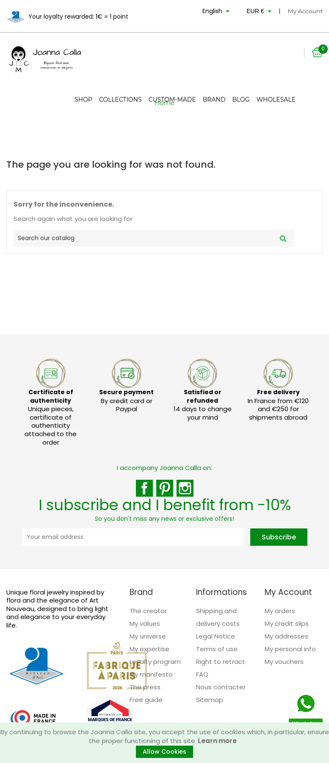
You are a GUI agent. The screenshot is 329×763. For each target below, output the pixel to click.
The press (145, 687)
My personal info (290, 648)
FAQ (202, 674)
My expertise (149, 648)
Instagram (185, 488)
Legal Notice (215, 636)
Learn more (216, 740)
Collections (120, 99)
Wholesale (276, 99)
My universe (148, 636)
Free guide (146, 699)
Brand (214, 99)
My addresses (286, 636)
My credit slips (287, 623)
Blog (240, 99)
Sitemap (209, 699)
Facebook (144, 488)
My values (145, 623)
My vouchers (284, 661)
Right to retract (220, 661)
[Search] (154, 238)
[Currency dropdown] (260, 12)
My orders (280, 610)
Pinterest (164, 488)
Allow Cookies (164, 751)
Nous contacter (221, 687)
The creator (148, 610)
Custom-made (172, 99)
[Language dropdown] (217, 12)
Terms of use (217, 648)
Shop (83, 99)
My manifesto (151, 674)
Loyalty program (155, 661)
